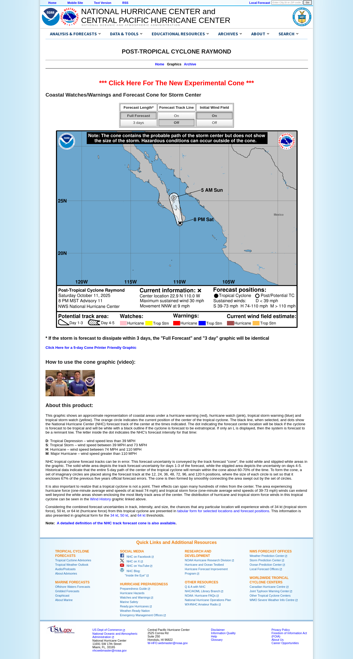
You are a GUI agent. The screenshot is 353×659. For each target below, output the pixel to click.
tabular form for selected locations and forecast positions (223, 511)
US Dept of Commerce (107, 629)
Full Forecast (138, 116)
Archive (190, 64)
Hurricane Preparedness (144, 584)
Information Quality (223, 633)
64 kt (141, 515)
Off (176, 123)
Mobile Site (75, 2)
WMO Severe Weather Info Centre (272, 600)
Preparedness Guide (133, 588)
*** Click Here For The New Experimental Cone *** (176, 83)
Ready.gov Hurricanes (134, 606)
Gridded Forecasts (67, 591)
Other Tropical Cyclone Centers (270, 595)
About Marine (64, 600)
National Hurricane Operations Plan (208, 600)
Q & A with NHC (195, 586)
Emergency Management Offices (141, 615)
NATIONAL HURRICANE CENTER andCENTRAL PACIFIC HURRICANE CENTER (155, 16)
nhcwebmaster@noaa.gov (109, 650)
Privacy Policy (280, 629)
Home (52, 2)
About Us (277, 639)
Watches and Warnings (135, 597)
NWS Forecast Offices (271, 551)
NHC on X (130, 561)
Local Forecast (259, 2)
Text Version (102, 2)
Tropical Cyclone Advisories (73, 560)
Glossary (217, 639)
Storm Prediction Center (265, 560)
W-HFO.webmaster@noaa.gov (168, 643)
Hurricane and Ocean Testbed (204, 564)
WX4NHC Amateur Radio (201, 604)
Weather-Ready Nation (135, 610)
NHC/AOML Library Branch (202, 591)
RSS (125, 2)
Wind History (100, 499)
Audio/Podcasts (65, 569)
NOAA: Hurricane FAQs (200, 595)
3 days (138, 123)
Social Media (132, 551)
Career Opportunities (285, 643)
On (176, 116)
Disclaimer (218, 629)
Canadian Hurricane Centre (267, 586)
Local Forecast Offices (264, 569)
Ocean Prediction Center (266, 564)
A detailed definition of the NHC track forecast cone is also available (116, 523)
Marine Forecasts (72, 582)
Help (214, 636)
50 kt (124, 515)
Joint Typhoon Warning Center (269, 591)
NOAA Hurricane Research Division (208, 560)
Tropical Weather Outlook (71, 564)
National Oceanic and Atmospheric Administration (131, 25)
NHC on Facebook (135, 556)
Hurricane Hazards (132, 593)
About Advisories (66, 573)
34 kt (114, 515)
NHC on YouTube (134, 565)
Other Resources (201, 582)
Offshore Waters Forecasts (72, 586)
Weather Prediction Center (267, 555)
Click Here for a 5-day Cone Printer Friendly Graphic (91, 348)
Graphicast (62, 595)
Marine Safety (129, 602)
